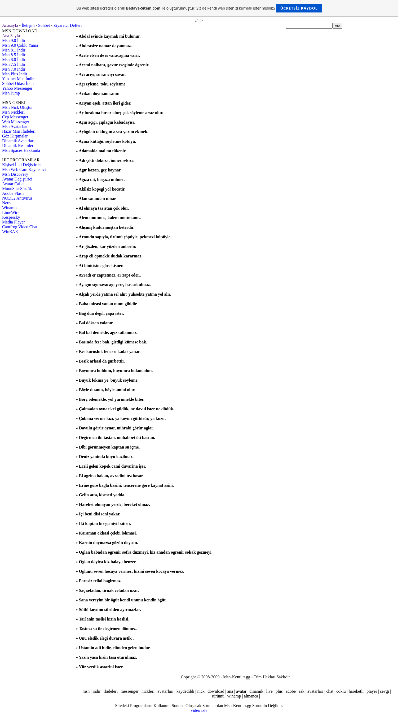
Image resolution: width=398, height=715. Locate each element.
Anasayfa (10, 25)
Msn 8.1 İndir (13, 50)
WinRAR (10, 231)
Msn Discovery (15, 174)
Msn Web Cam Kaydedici (24, 169)
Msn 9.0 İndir (13, 40)
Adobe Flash (13, 193)
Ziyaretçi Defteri (68, 25)
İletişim (28, 25)
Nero (6, 203)
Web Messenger (15, 121)
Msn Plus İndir (14, 74)
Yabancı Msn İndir (18, 78)
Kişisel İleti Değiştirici (21, 164)
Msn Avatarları (14, 126)
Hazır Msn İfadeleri (19, 131)
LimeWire (10, 212)
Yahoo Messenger (17, 88)
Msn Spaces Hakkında (21, 150)
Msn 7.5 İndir (13, 64)
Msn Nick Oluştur (17, 107)
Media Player (13, 222)
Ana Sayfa (11, 35)
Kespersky (11, 217)
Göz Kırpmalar (15, 136)
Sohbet (44, 25)
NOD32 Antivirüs (17, 198)
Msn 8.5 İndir (13, 55)
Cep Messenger (15, 117)
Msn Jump (11, 93)
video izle (199, 710)
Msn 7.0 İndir (13, 69)
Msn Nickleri (13, 112)
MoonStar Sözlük (17, 188)
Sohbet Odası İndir (18, 83)
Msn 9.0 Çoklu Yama (20, 45)
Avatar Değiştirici (17, 179)
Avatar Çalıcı (13, 184)
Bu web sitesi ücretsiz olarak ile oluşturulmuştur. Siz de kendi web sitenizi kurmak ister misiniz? (198, 8)
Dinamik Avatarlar (17, 141)
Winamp (9, 207)
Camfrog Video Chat (19, 227)
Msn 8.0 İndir (13, 59)
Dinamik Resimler (17, 145)
